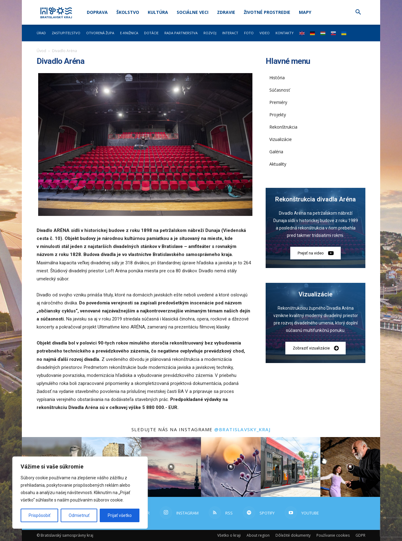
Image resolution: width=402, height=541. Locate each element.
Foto (249, 33)
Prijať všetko (120, 515)
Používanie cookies (333, 535)
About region (258, 535)
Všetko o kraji (229, 535)
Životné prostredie (267, 12)
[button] (358, 13)
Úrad (41, 33)
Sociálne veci (192, 12)
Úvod (41, 50)
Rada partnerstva (181, 33)
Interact (230, 33)
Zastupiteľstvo (66, 33)
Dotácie (151, 33)
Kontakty (284, 33)
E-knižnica (129, 33)
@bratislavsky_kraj (242, 429)
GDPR (360, 535)
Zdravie (226, 12)
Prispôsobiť (39, 515)
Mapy (305, 12)
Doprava (97, 12)
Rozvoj (209, 33)
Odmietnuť (79, 515)
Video (264, 33)
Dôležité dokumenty (293, 535)
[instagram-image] (171, 467)
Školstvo (127, 12)
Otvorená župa (100, 33)
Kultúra (158, 12)
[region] (80, 492)
